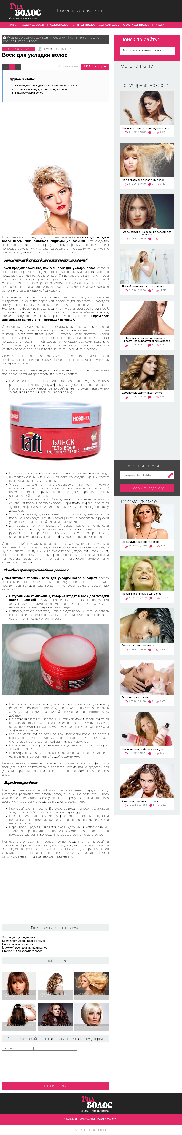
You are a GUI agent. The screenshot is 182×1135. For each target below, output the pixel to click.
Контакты (87, 1119)
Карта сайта (107, 1119)
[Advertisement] (55, 131)
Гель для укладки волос (18, 944)
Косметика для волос (136, 25)
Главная (13, 25)
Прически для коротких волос (22, 951)
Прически (158, 25)
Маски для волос (108, 25)
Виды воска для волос (29, 92)
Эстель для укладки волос (20, 937)
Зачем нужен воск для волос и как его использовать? (48, 85)
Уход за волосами (33, 25)
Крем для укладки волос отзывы (24, 941)
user (46, 49)
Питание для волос (83, 25)
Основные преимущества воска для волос (41, 89)
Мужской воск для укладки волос (24, 947)
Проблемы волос (57, 25)
